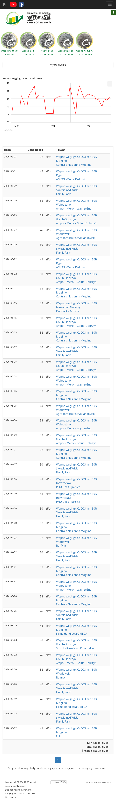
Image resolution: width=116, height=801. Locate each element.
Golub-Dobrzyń (66, 219)
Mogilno (61, 161)
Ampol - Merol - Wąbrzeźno (73, 208)
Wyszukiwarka (58, 64)
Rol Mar (61, 545)
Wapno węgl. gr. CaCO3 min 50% (77, 157)
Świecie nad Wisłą (67, 190)
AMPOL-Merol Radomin (71, 179)
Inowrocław (63, 483)
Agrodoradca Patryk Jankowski (75, 238)
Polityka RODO (59, 782)
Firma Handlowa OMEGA (71, 633)
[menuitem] (109, 84)
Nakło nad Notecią (68, 307)
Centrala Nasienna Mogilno (73, 165)
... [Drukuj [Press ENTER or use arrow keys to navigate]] (110, 83)
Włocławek (63, 234)
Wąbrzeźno (63, 204)
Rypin (59, 175)
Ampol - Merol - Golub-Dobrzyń (76, 223)
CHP (59, 736)
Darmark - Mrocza (67, 311)
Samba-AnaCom (23, 789)
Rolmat (60, 677)
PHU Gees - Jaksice (68, 487)
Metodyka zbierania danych (98, 782)
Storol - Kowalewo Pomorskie (75, 648)
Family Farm (63, 194)
